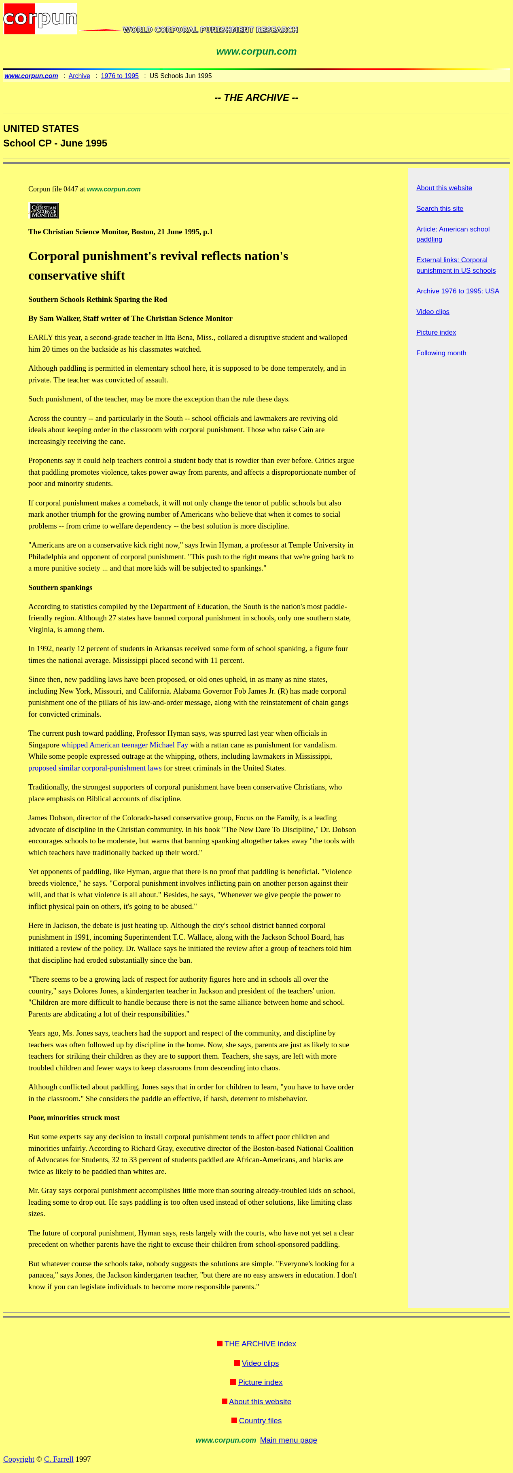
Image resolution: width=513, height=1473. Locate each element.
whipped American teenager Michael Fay (124, 745)
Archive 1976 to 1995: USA (457, 291)
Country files (260, 1420)
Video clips (432, 312)
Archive (79, 75)
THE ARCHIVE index (260, 1343)
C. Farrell (59, 1459)
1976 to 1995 (120, 75)
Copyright (18, 1459)
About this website (444, 188)
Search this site (439, 208)
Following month (441, 353)
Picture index (436, 332)
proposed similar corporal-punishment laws (95, 768)
